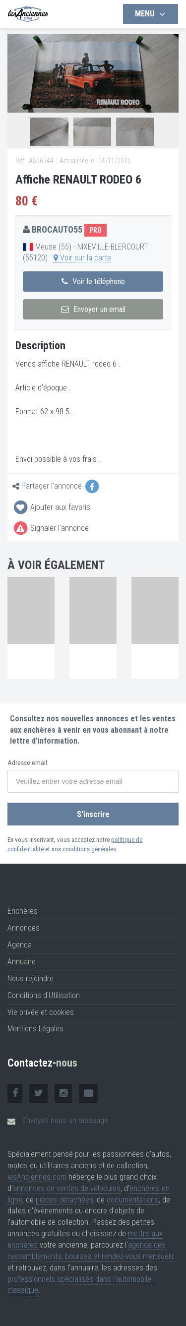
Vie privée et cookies (40, 1012)
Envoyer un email (93, 309)
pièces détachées (64, 1199)
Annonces (23, 928)
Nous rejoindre (30, 978)
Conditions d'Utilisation (43, 995)
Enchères (22, 911)
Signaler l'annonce (50, 528)
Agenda (19, 944)
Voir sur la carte (82, 257)
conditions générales (89, 849)
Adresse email (27, 762)
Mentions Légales (35, 1028)
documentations (133, 1199)
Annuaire (21, 961)
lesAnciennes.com (36, 1177)
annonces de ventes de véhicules (67, 1188)
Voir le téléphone (93, 281)
